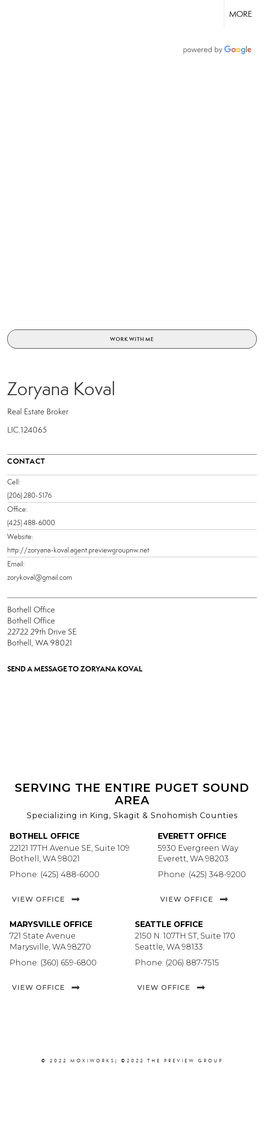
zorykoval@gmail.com (39, 577)
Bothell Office (31, 610)
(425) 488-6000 (31, 522)
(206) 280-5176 (29, 495)
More (240, 14)
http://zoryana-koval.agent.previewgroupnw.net (78, 550)
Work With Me (132, 339)
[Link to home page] (15, 14)
